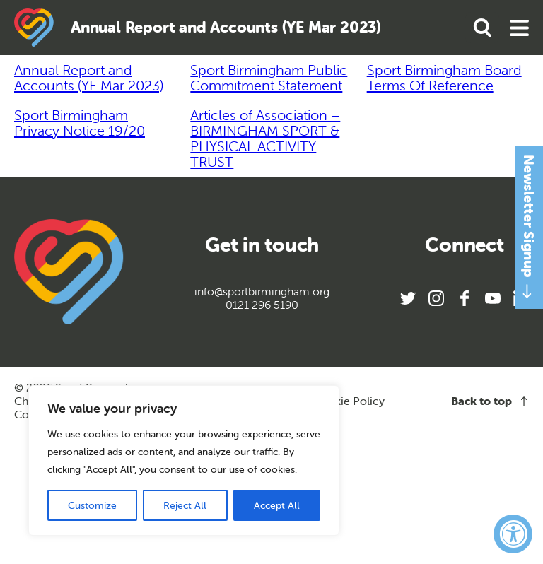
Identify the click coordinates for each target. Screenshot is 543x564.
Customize (92, 505)
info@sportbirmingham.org (261, 291)
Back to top (490, 401)
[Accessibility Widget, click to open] (513, 534)
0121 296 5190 (262, 305)
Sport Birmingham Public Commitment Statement (268, 77)
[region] (183, 460)
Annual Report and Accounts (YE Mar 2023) (88, 77)
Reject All (184, 505)
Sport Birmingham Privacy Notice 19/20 (79, 122)
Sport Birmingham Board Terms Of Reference (444, 77)
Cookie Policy (349, 401)
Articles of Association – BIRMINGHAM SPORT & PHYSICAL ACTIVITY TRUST (265, 138)
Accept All (277, 505)
